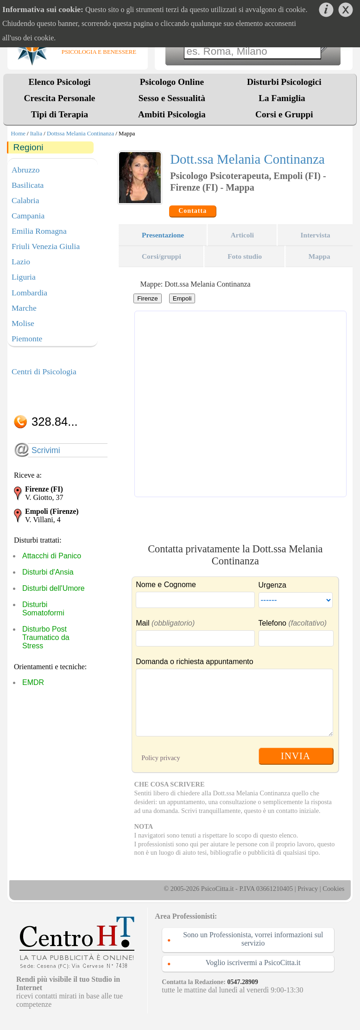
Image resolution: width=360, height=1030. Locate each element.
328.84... (55, 421)
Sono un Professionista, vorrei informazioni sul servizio (253, 939)
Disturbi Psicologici (284, 82)
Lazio (21, 261)
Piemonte (27, 338)
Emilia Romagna (39, 231)
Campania (28, 215)
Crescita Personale (59, 98)
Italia (36, 133)
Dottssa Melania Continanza (80, 133)
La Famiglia (284, 98)
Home (18, 133)
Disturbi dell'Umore (53, 588)
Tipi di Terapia (59, 114)
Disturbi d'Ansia (48, 572)
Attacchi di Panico (51, 556)
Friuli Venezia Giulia (46, 246)
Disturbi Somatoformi (43, 609)
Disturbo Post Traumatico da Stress (45, 637)
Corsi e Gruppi (284, 114)
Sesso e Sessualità (172, 98)
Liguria (24, 276)
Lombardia (29, 292)
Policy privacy (160, 757)
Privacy (307, 888)
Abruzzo (26, 169)
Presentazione (163, 235)
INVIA (295, 755)
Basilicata (28, 185)
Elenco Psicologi (60, 82)
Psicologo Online (172, 82)
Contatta (192, 210)
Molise (23, 323)
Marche (24, 308)
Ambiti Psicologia (172, 114)
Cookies (333, 888)
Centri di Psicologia (44, 371)
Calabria (25, 200)
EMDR (33, 682)
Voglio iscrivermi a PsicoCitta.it (253, 962)
